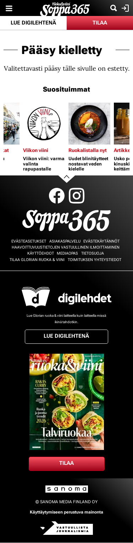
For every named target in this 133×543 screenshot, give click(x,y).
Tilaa (100, 23)
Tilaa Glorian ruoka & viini (37, 259)
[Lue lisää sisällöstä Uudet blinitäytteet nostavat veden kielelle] (89, 124)
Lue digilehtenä (33, 23)
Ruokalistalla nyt (87, 150)
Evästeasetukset (28, 241)
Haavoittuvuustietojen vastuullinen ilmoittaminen (66, 247)
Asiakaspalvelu (65, 241)
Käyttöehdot (40, 253)
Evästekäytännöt (101, 241)
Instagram (76, 195)
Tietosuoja (92, 253)
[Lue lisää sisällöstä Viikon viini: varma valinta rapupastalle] (44, 124)
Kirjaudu (124, 8)
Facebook (57, 195)
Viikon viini (35, 150)
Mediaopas (67, 253)
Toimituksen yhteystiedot (94, 259)
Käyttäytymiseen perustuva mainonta (66, 512)
